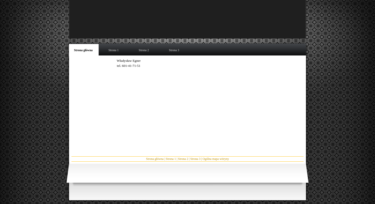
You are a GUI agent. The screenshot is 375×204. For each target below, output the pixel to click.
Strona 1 (171, 159)
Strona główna (155, 159)
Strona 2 (183, 159)
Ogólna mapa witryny (216, 159)
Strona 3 (195, 159)
